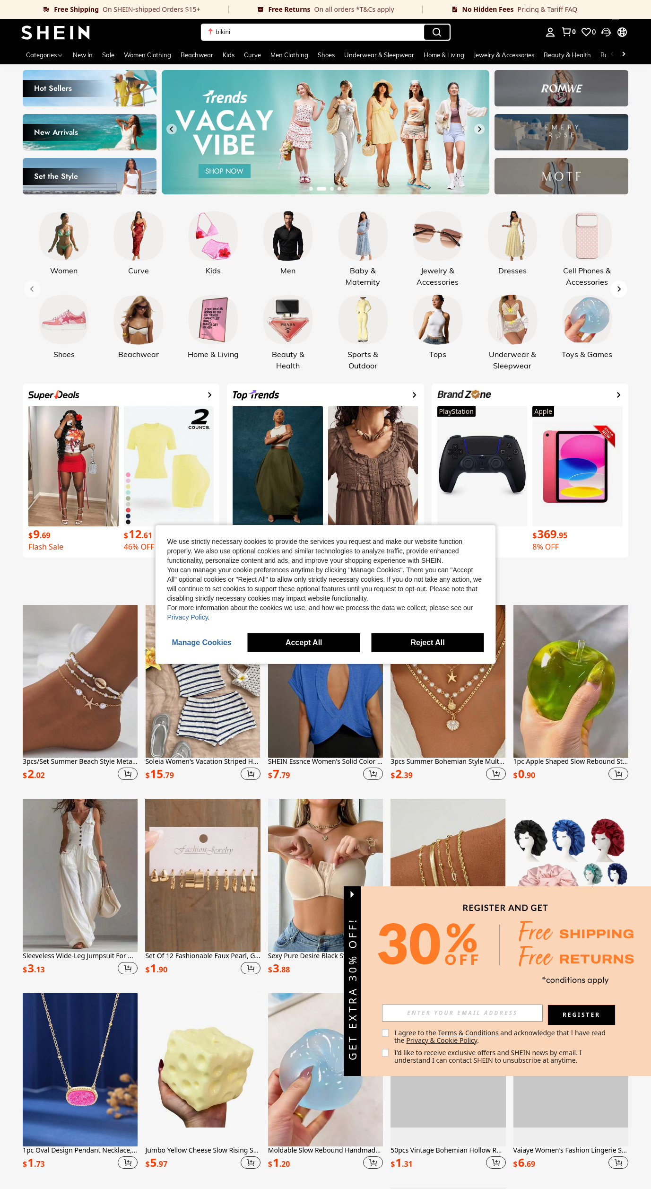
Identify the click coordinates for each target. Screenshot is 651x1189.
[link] (114, 9)
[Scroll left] (612, 54)
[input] (462, 1013)
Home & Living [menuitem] (444, 55)
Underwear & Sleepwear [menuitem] (379, 55)
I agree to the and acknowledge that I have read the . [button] (501, 1036)
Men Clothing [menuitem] (289, 55)
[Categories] (44, 54)
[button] (325, 32)
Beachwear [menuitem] (197, 55)
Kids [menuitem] (228, 55)
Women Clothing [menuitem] (147, 55)
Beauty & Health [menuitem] (567, 55)
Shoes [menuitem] (326, 55)
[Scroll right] (623, 54)
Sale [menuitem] (108, 55)
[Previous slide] (171, 129)
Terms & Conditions (468, 1032)
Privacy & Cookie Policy (441, 1040)
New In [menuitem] (83, 55)
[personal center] (550, 32)
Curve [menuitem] (252, 55)
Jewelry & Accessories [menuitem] (504, 55)
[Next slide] (479, 129)
